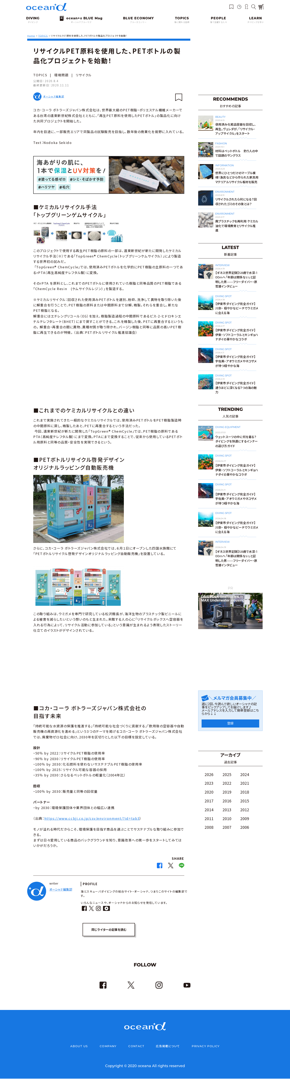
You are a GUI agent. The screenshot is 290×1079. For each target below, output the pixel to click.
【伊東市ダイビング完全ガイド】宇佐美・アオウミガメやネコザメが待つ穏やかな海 (236, 361)
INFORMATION (224, 165)
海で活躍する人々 (218, 22)
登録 (230, 723)
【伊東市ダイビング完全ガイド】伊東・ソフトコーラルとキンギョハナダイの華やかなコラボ (236, 334)
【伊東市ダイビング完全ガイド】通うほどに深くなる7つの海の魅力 (236, 387)
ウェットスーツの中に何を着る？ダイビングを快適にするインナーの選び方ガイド (236, 441)
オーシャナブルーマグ (81, 22)
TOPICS (40, 74)
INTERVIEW (222, 265)
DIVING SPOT (223, 296)
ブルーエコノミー (138, 22)
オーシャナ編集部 (53, 96)
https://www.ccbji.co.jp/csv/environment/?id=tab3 (92, 818)
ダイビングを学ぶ (255, 22)
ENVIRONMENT (224, 191)
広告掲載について (168, 1046)
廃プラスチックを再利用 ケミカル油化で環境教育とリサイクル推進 (236, 225)
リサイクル (84, 74)
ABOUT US (79, 1046)
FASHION (221, 143)
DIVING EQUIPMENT (227, 427)
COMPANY (108, 1046)
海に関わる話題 (182, 22)
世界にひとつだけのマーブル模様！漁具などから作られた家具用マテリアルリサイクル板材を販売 (236, 177)
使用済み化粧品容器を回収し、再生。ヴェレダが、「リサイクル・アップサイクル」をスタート (235, 129)
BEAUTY (220, 116)
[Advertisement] (108, 370)
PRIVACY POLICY (206, 1046)
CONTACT (136, 1046)
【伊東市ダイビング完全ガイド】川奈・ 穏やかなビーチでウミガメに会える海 (236, 308)
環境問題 (61, 74)
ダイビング (33, 22)
